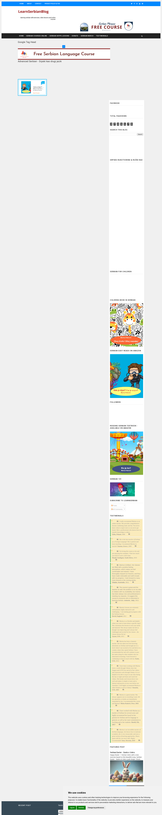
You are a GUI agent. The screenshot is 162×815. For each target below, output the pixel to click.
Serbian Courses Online (40, 26)
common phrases (67, 781)
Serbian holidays (67, 767)
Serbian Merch (90, 26)
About (33, 3)
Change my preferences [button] (114, 807)
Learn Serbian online (85, 749)
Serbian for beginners (69, 760)
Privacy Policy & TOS (56, 3)
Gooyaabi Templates (58, 810)
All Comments (113, 440)
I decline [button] (99, 807)
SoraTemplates (34, 810)
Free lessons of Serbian (70, 763)
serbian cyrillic (67, 799)
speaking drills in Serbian (70, 792)
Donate (79, 26)
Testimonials (106, 26)
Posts (110, 436)
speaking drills (67, 789)
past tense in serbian (69, 774)
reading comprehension (70, 785)
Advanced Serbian (68, 752)
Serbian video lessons (69, 778)
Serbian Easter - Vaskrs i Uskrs (118, 683)
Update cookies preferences (110, 748)
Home (25, 3)
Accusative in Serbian (69, 756)
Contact (42, 3)
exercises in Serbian (86, 767)
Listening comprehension (70, 745)
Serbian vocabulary (69, 770)
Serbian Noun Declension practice (73, 796)
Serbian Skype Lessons (63, 26)
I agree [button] (90, 807)
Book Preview (40, 81)
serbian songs (67, 749)
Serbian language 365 (69, 741)
